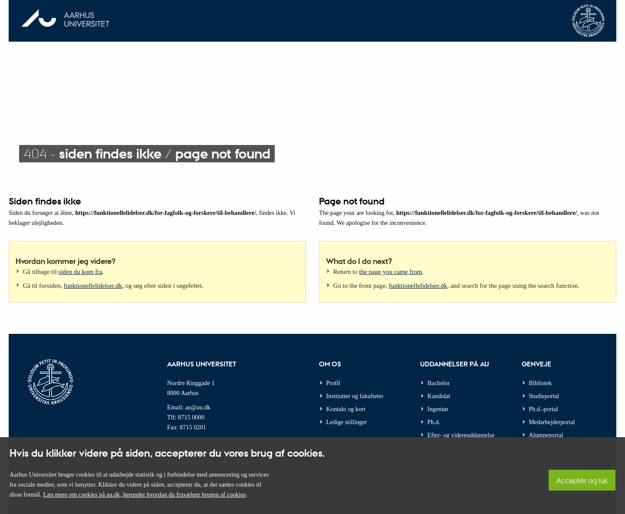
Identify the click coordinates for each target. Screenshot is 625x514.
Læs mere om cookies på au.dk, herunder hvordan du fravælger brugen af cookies (144, 494)
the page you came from (390, 271)
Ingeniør (438, 408)
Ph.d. (434, 421)
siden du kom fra (80, 271)
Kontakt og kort (346, 408)
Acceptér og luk (582, 480)
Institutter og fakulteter (355, 395)
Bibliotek (540, 382)
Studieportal (544, 395)
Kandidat (439, 395)
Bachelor (439, 382)
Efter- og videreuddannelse (461, 435)
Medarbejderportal (552, 421)
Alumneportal (546, 435)
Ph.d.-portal (543, 408)
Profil (333, 382)
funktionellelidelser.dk (93, 285)
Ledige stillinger (346, 421)
